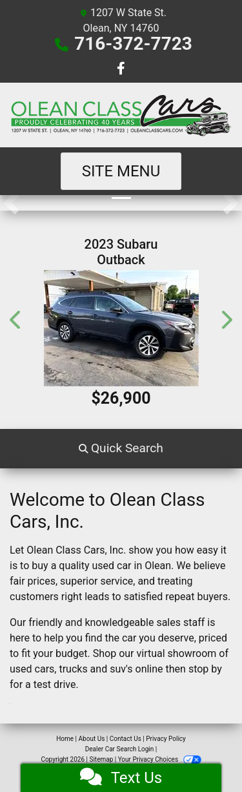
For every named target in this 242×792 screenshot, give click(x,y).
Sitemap (101, 759)
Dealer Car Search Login (119, 749)
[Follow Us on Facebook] (121, 69)
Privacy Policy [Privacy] (166, 738)
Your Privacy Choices (159, 759)
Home (65, 738)
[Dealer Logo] (121, 115)
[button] (11, 203)
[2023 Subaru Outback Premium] (121, 328)
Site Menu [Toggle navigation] (121, 171)
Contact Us (125, 738)
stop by (205, 669)
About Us (92, 738)
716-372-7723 (133, 43)
